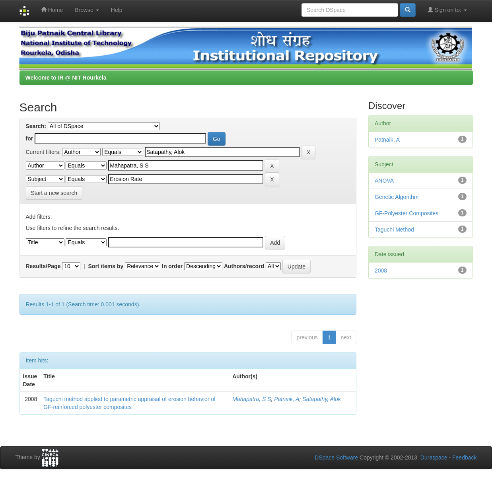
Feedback (464, 457)
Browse (87, 10)
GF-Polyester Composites (406, 213)
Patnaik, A (286, 399)
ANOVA (384, 180)
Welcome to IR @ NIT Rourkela (66, 77)
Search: (36, 126)
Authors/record (244, 266)
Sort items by (106, 266)
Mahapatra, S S (251, 399)
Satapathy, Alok (321, 399)
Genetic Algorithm (397, 197)
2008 (381, 270)
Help (117, 10)
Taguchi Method (394, 229)
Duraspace (433, 457)
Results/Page (43, 266)
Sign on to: (447, 9)
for (29, 138)
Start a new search (54, 193)
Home (52, 9)
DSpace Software (336, 457)
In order (172, 266)
